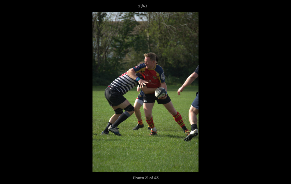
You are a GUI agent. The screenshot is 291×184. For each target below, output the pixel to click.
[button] (270, 7)
